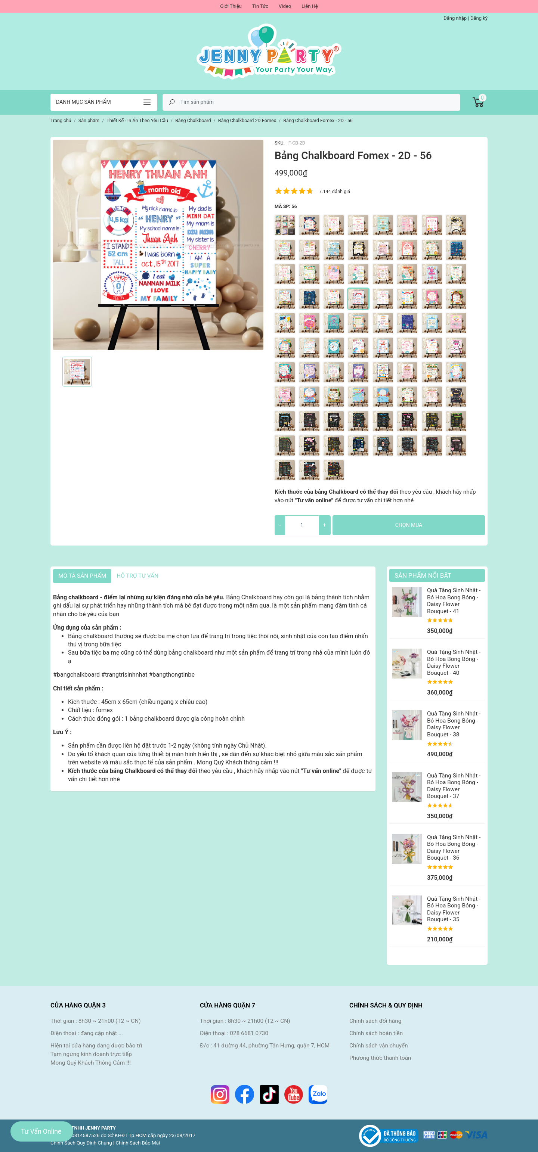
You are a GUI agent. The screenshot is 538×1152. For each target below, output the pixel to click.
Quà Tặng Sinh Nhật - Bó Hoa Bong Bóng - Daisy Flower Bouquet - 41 (453, 600)
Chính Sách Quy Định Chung (81, 1143)
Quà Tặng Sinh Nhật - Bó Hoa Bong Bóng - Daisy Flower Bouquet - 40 (453, 662)
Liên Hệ (310, 6)
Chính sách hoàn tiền (376, 1033)
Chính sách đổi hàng (375, 1021)
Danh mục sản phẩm (83, 102)
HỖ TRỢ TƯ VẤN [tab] (137, 575)
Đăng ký (479, 18)
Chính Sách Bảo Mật (138, 1143)
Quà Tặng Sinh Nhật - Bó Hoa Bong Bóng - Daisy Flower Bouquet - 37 (453, 785)
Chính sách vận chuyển (378, 1045)
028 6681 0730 (249, 1033)
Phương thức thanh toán (380, 1058)
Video (285, 6)
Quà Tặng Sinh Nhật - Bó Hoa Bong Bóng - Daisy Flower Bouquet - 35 (453, 909)
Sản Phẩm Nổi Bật (423, 575)
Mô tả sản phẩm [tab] (82, 575)
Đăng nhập (455, 18)
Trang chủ (60, 120)
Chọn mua (408, 525)
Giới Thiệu (231, 6)
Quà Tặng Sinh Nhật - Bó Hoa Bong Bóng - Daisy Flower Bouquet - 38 (453, 724)
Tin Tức (260, 6)
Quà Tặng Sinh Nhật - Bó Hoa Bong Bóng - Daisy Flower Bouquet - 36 (453, 847)
